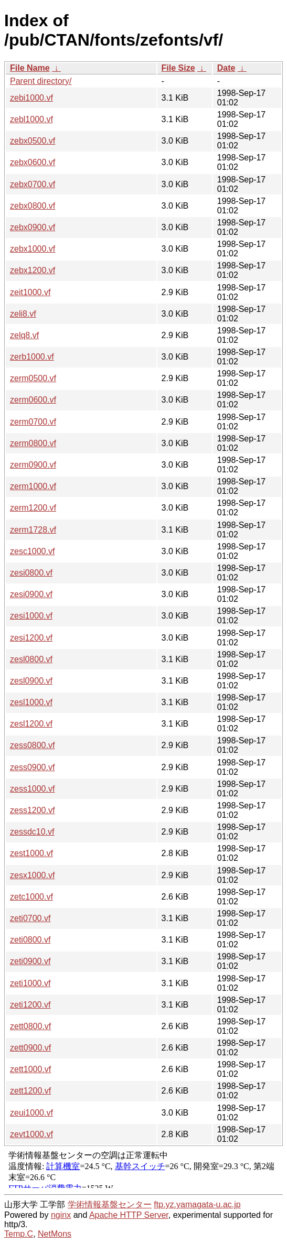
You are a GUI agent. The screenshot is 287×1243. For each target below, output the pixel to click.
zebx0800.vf (32, 205)
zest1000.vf (31, 853)
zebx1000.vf (32, 248)
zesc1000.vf (32, 551)
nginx (61, 1214)
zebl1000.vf (31, 119)
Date (226, 67)
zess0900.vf (32, 767)
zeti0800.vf (30, 939)
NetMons (54, 1233)
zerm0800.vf (33, 443)
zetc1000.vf (31, 896)
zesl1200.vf (31, 723)
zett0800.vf (30, 1026)
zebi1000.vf (31, 97)
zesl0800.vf (31, 659)
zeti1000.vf (30, 983)
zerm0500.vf (33, 378)
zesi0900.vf (31, 594)
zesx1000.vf (32, 875)
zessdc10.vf (32, 831)
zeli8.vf (23, 313)
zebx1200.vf (32, 270)
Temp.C (18, 1233)
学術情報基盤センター (110, 1204)
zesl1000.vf (31, 702)
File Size (178, 67)
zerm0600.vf (33, 399)
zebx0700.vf (32, 184)
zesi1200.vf (31, 637)
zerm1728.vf (33, 529)
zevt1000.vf (31, 1134)
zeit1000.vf (30, 292)
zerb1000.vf (32, 356)
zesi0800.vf (31, 572)
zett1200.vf (30, 1090)
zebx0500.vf (32, 140)
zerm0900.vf (33, 464)
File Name (30, 67)
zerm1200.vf (33, 507)
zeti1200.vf (30, 1004)
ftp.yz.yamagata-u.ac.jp (197, 1204)
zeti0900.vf (30, 961)
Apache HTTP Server (128, 1214)
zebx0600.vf (32, 162)
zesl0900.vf (31, 680)
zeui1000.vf (31, 1112)
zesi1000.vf (31, 615)
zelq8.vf (24, 335)
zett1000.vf (30, 1069)
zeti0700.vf (30, 918)
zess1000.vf (32, 788)
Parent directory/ (40, 81)
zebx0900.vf (32, 227)
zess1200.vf (32, 810)
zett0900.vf (30, 1047)
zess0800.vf (32, 745)
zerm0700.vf (33, 421)
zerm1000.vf (33, 486)
